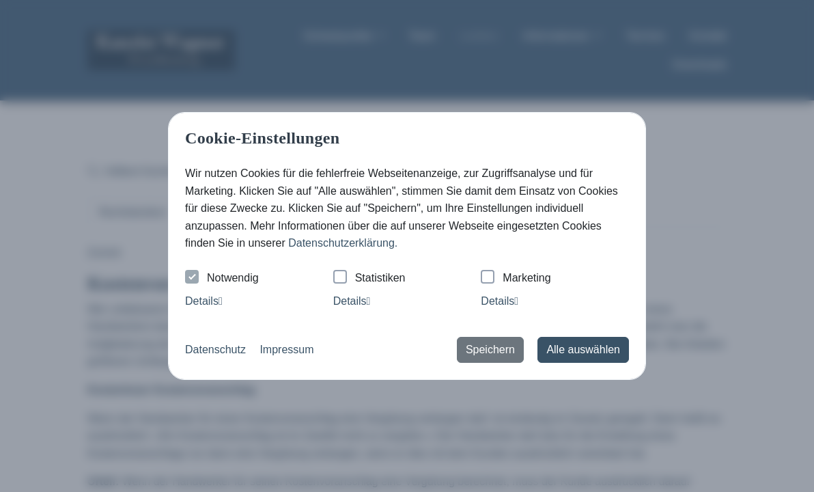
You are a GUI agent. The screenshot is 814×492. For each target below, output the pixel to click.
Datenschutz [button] (215, 349)
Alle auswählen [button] (583, 349)
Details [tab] (204, 301)
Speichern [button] (490, 349)
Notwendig (222, 278)
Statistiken (369, 278)
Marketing (515, 278)
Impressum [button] (286, 349)
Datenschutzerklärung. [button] (342, 243)
